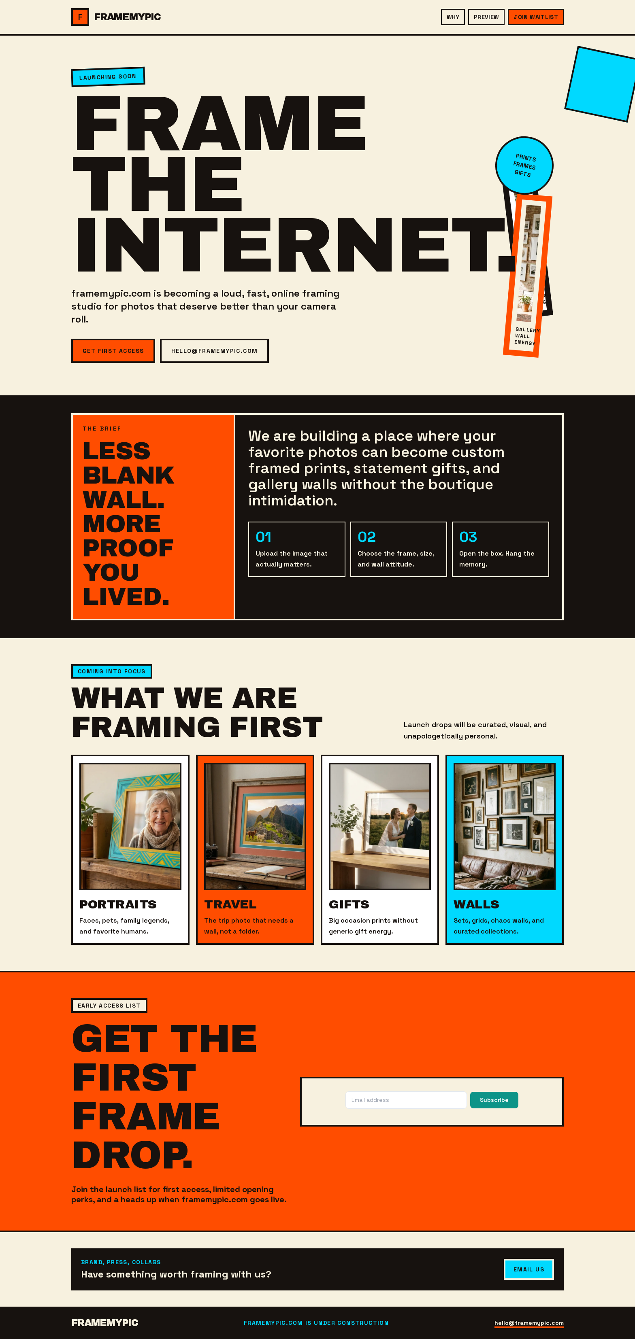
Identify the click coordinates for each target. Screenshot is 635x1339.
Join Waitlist (536, 17)
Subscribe (494, 1099)
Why (453, 17)
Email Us (529, 1269)
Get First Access (113, 350)
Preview (486, 17)
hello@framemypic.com (214, 350)
